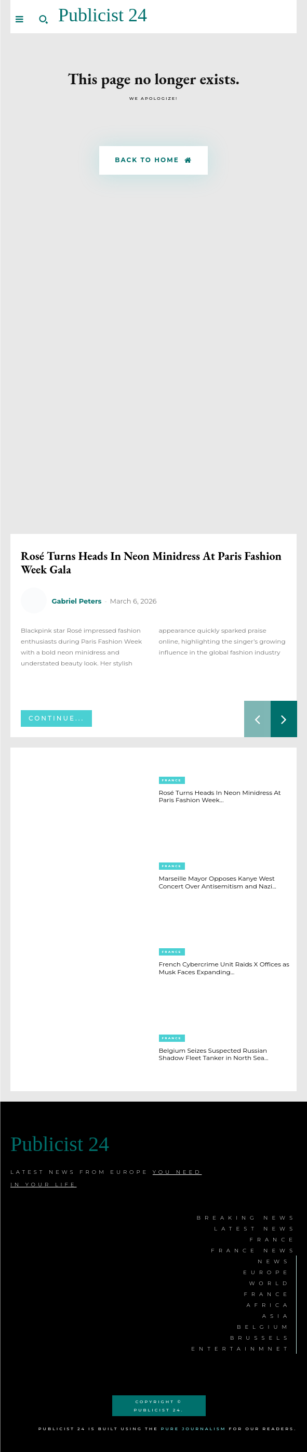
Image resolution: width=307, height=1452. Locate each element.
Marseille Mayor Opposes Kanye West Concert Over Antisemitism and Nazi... (217, 881)
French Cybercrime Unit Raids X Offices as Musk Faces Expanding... (224, 967)
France (172, 780)
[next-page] (284, 719)
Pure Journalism (193, 1428)
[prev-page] (257, 719)
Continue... (56, 718)
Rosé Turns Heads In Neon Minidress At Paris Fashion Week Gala (151, 562)
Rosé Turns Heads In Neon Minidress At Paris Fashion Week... (220, 796)
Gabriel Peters (76, 601)
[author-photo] (35, 600)
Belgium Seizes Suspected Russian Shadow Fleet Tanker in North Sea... (214, 1054)
